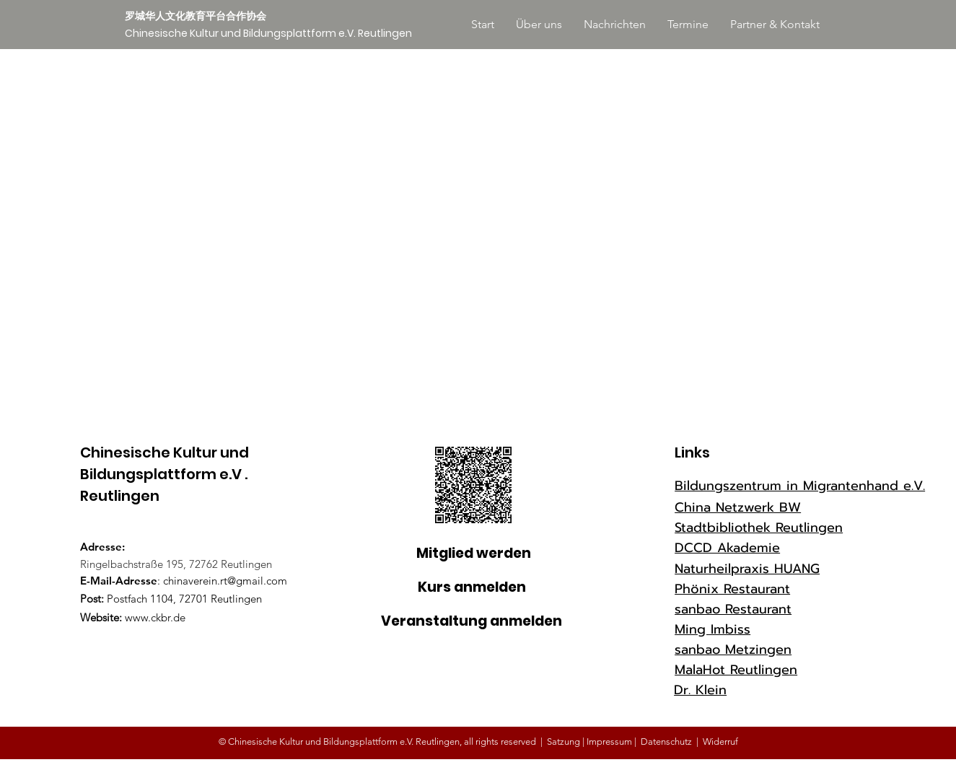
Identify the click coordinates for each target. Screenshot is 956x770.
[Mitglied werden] (473, 554)
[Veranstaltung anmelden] (471, 622)
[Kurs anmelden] (472, 588)
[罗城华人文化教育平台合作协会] (200, 16)
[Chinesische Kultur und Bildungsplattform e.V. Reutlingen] (268, 34)
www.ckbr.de (155, 617)
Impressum (610, 741)
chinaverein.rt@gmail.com (225, 580)
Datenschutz (666, 741)
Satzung (563, 741)
